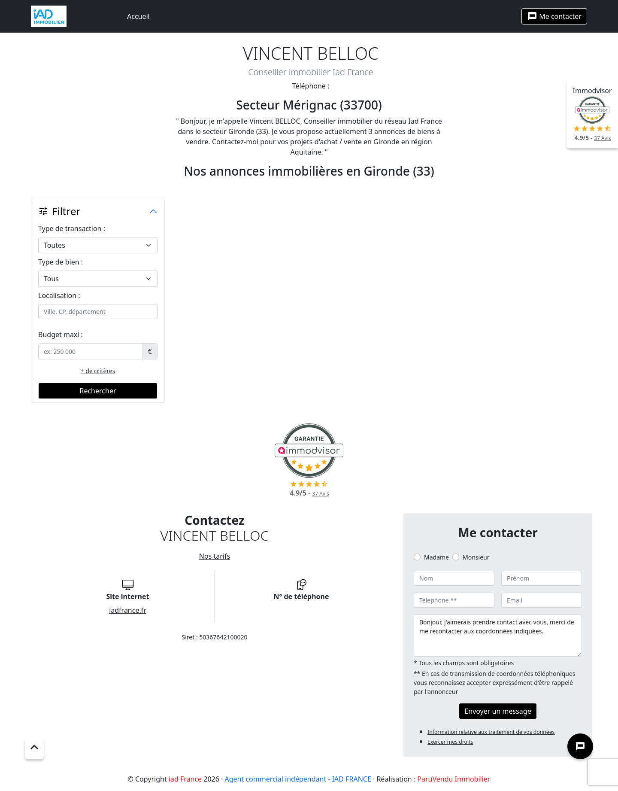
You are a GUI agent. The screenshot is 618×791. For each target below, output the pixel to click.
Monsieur (476, 557)
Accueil (138, 16)
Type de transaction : (71, 228)
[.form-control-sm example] (90, 351)
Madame (436, 557)
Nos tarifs (214, 556)
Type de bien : (60, 262)
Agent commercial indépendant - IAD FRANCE (298, 779)
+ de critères (98, 371)
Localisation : (59, 295)
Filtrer (59, 211)
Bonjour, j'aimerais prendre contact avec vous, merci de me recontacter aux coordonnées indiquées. (498, 636)
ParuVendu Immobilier (453, 779)
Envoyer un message (497, 711)
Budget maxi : (60, 334)
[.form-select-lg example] (98, 245)
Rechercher (97, 391)
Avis (602, 138)
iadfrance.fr (127, 610)
